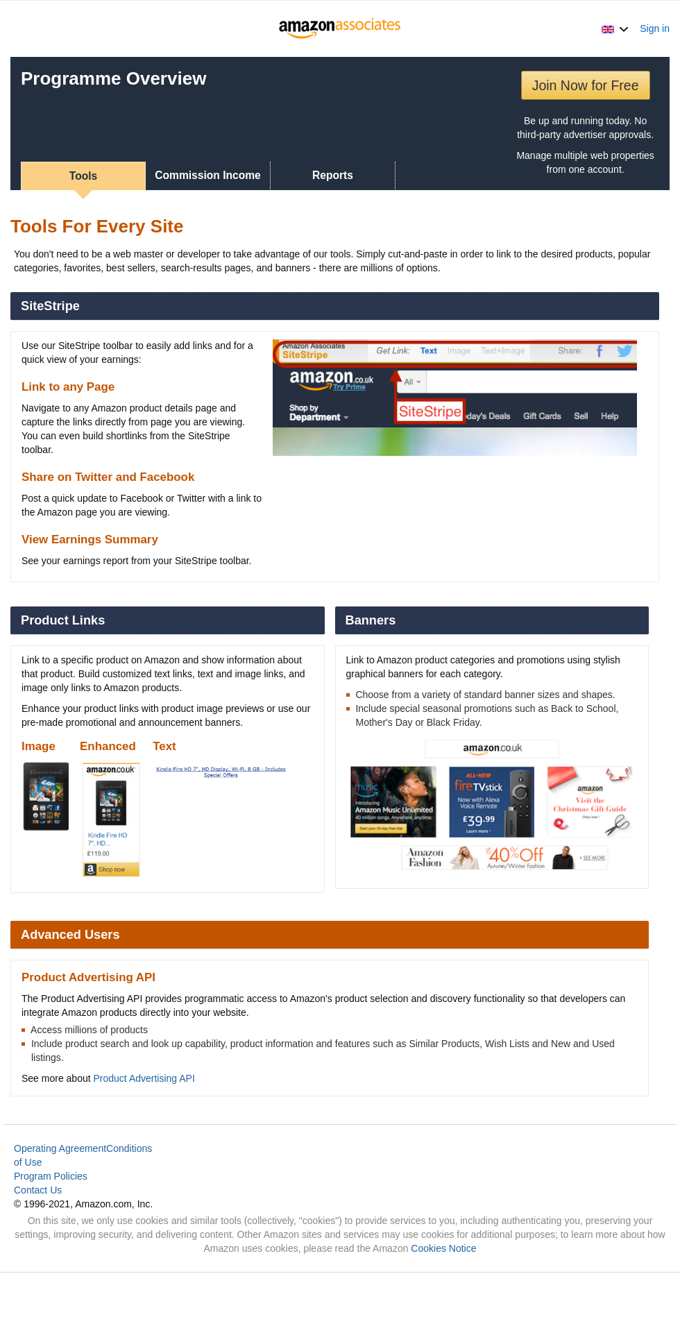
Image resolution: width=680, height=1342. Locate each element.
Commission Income (208, 175)
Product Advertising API (144, 1078)
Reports (332, 175)
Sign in (655, 28)
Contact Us (38, 1190)
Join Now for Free (585, 85)
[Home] (340, 28)
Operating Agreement (60, 1148)
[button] (615, 28)
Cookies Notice (443, 1248)
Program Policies (50, 1176)
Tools (83, 176)
